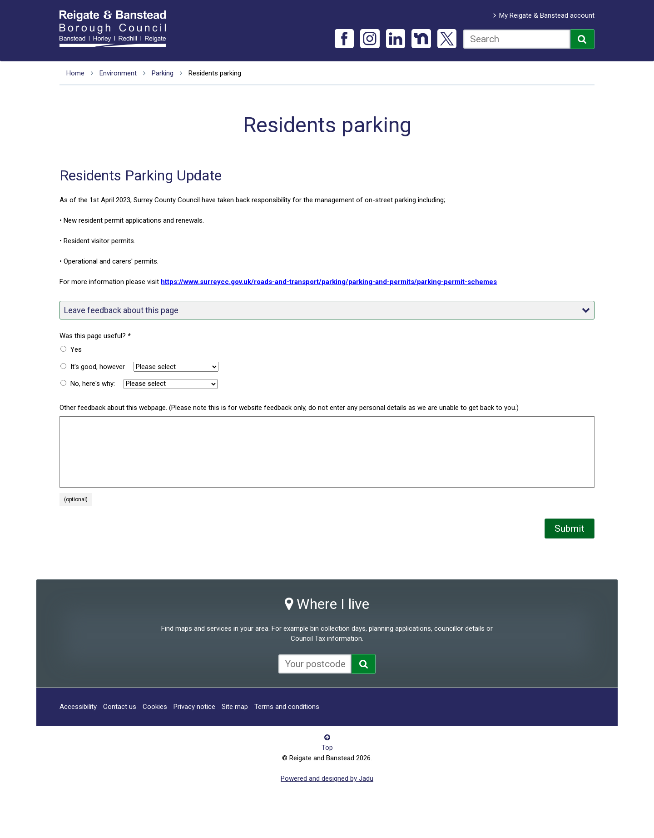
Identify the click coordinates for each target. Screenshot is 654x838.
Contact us (119, 707)
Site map (235, 707)
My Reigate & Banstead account (547, 15)
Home (75, 73)
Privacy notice (194, 707)
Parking (162, 73)
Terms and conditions (286, 707)
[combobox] (516, 39)
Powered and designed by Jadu (327, 778)
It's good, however (97, 367)
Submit (570, 528)
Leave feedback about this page (327, 310)
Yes (76, 349)
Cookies (155, 707)
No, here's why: (92, 383)
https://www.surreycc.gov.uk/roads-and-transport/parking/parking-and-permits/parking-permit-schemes (329, 282)
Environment (118, 73)
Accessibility (78, 707)
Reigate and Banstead (117, 28)
